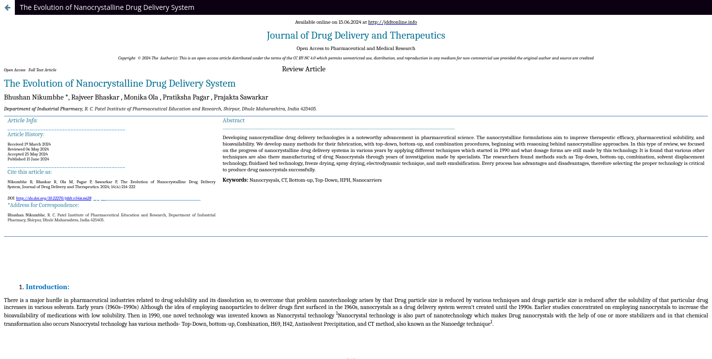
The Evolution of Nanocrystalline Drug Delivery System (107, 7)
